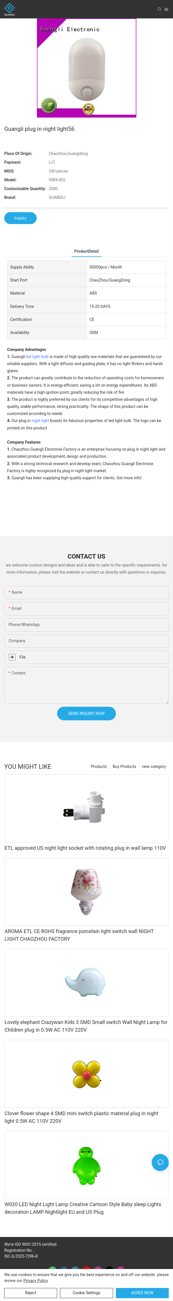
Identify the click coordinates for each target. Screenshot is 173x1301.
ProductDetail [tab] (86, 251)
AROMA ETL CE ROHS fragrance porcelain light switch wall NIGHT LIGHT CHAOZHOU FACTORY (79, 935)
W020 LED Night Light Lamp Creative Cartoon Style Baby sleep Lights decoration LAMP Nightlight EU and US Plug (83, 1208)
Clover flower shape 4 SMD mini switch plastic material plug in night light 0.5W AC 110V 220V (81, 1117)
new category (154, 766)
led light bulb (37, 356)
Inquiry (20, 218)
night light (40, 420)
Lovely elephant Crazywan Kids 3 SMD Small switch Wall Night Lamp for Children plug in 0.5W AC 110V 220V (86, 1026)
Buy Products (124, 766)
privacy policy (35, 1280)
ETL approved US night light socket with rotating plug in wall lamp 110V (85, 848)
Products (99, 766)
